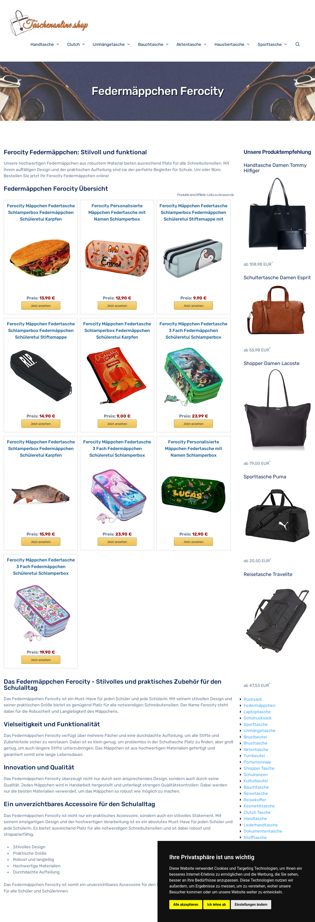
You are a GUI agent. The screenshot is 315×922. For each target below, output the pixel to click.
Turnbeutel (254, 755)
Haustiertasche (235, 44)
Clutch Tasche (257, 812)
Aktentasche (194, 44)
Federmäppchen (259, 705)
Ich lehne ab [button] (216, 904)
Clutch (79, 44)
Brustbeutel (255, 736)
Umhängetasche (114, 44)
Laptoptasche (257, 711)
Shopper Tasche (259, 768)
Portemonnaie (257, 762)
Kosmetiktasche (259, 805)
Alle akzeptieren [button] (185, 904)
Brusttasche (256, 743)
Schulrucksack (258, 717)
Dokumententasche (263, 831)
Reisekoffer (255, 799)
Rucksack (253, 699)
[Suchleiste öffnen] (298, 44)
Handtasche (48, 44)
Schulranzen (256, 774)
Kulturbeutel (256, 780)
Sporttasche (275, 44)
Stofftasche (255, 837)
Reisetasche (256, 793)
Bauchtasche (156, 44)
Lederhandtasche (261, 824)
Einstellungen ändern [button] (251, 904)
